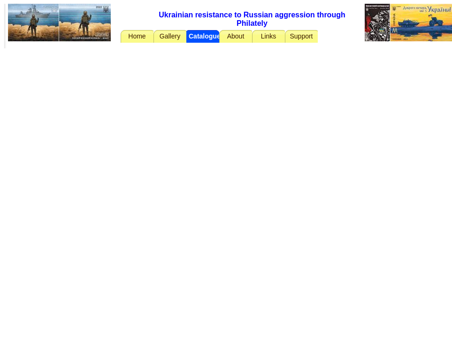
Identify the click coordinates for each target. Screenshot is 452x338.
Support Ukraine (301, 37)
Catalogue (204, 36)
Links (268, 36)
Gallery (170, 36)
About (236, 36)
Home (137, 36)
